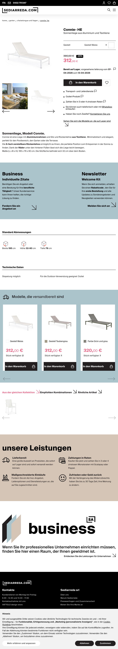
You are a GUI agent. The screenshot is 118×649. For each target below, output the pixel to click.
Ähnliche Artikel (87, 390)
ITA (4, 3)
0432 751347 (19, 2)
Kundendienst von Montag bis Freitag (19, 593)
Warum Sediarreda (69, 596)
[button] (15, 96)
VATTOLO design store (12, 603)
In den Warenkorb (82, 83)
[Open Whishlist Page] (109, 2)
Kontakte (8, 589)
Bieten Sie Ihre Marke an (72, 603)
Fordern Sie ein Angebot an (11, 207)
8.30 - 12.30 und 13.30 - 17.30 (15, 596)
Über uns (65, 593)
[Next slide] (51, 111)
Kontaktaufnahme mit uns (13, 600)
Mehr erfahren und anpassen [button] (21, 643)
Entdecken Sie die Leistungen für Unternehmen (87, 555)
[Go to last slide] (6, 111)
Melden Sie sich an (99, 206)
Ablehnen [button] (84, 643)
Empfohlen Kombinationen (56, 390)
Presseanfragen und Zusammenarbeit (78, 600)
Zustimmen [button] (105, 643)
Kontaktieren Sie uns (100, 114)
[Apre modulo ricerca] (108, 10)
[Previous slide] (6, 377)
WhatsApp (107, 107)
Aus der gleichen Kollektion (18, 390)
